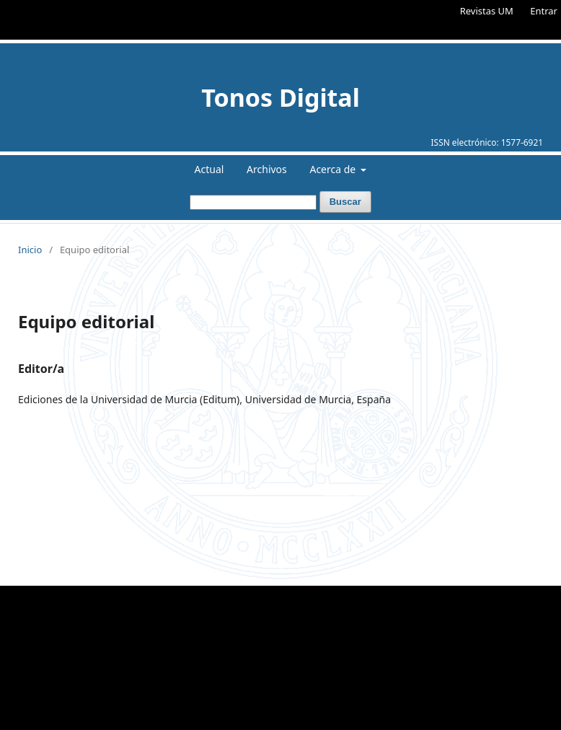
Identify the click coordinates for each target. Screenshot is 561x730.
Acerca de (333, 169)
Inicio (30, 249)
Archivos (267, 169)
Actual (209, 169)
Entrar (543, 10)
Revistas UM (486, 10)
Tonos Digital (280, 97)
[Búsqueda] (253, 202)
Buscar (345, 201)
